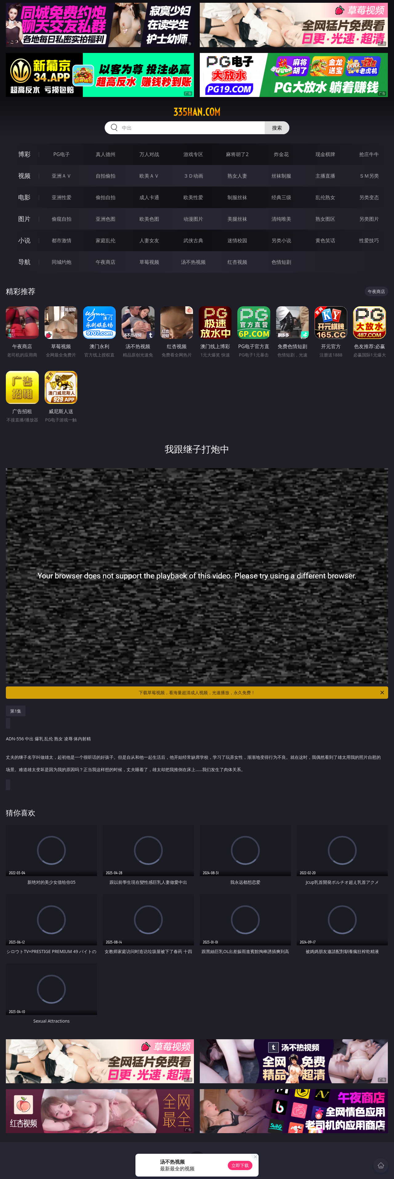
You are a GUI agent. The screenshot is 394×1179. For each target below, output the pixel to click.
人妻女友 (149, 240)
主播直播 (325, 175)
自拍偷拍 (105, 175)
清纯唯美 (281, 218)
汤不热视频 (193, 262)
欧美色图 (149, 218)
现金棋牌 (325, 154)
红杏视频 (237, 262)
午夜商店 (105, 262)
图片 (24, 219)
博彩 (24, 154)
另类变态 (369, 197)
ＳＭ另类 (369, 175)
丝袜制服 (281, 175)
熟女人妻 (237, 175)
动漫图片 (193, 218)
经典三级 (281, 197)
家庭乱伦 (105, 240)
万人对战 (149, 154)
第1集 (15, 711)
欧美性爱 (193, 197)
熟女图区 (325, 218)
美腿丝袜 (237, 218)
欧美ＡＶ (149, 175)
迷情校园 (237, 240)
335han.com (196, 112)
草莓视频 (149, 262)
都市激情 (61, 240)
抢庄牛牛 (369, 154)
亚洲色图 (105, 218)
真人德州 (105, 154)
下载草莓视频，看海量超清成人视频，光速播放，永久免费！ (262, 692)
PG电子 (61, 154)
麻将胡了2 (237, 154)
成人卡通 (149, 197)
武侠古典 (193, 240)
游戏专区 (193, 154)
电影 (24, 197)
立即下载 (240, 1165)
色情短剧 (281, 262)
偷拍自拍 (105, 197)
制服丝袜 (237, 197)
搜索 (277, 127)
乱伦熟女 (325, 197)
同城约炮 (61, 262)
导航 (24, 262)
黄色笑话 (325, 240)
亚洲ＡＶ (61, 175)
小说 (24, 240)
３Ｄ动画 (193, 175)
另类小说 (281, 240)
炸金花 (281, 154)
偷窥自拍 (61, 218)
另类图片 (369, 218)
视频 (24, 175)
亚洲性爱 (61, 197)
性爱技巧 (369, 240)
